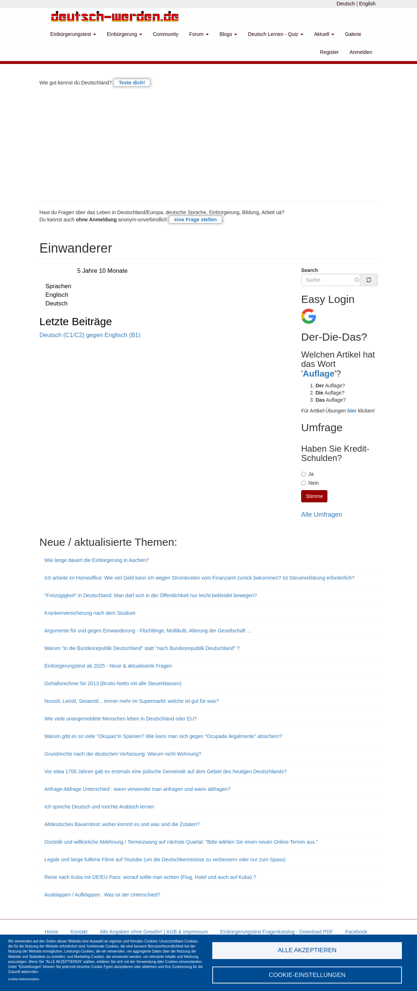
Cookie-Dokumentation (23, 979)
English (367, 3)
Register (329, 52)
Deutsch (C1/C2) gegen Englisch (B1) (90, 335)
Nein (310, 483)
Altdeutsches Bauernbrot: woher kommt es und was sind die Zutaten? (122, 824)
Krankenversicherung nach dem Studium (90, 613)
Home (51, 932)
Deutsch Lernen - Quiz (275, 34)
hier (352, 411)
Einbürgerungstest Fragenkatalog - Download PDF (276, 932)
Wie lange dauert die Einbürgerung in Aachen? (97, 560)
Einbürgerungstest (73, 34)
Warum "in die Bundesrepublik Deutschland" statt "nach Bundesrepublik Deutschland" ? (142, 648)
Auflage (319, 373)
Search (309, 270)
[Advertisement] (209, 143)
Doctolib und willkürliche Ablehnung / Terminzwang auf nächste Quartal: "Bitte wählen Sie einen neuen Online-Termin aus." (181, 842)
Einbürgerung (124, 34)
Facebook (356, 932)
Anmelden (360, 52)
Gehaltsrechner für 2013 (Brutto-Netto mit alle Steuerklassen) (113, 683)
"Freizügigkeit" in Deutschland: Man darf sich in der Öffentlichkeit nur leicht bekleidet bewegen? (151, 595)
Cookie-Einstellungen (307, 974)
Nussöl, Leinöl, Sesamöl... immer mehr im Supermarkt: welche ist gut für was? (132, 701)
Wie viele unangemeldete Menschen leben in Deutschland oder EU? (121, 719)
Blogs (228, 34)
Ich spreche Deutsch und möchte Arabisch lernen (99, 807)
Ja (307, 474)
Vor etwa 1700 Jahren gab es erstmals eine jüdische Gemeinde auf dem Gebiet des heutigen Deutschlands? (166, 771)
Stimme (314, 496)
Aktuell (324, 34)
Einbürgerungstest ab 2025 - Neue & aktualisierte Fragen (108, 666)
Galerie (353, 34)
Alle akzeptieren (307, 949)
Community (165, 34)
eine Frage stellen (195, 219)
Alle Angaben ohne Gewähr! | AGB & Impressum (154, 932)
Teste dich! (132, 83)
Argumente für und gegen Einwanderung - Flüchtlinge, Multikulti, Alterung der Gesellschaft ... (148, 630)
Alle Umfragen (321, 514)
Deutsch (345, 3)
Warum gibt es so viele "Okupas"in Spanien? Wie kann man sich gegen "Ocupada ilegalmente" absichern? (163, 736)
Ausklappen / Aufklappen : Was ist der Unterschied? (102, 895)
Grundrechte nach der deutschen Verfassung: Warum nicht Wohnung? (123, 754)
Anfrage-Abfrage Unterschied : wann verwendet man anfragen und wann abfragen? (138, 789)
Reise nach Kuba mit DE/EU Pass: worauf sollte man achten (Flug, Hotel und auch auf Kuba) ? (150, 877)
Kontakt (79, 932)
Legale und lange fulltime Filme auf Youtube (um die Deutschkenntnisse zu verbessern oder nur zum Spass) (165, 859)
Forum (199, 34)
